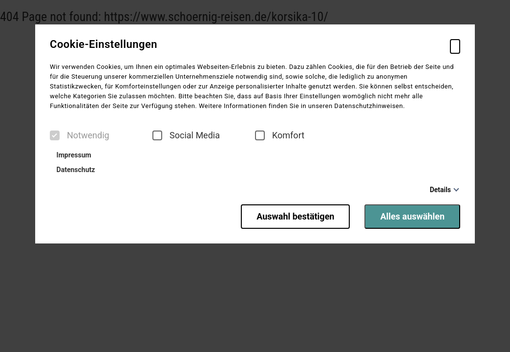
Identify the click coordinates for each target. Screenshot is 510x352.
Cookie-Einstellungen (103, 44)
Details (440, 190)
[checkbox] (55, 135)
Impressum (71, 155)
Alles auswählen (412, 216)
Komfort (279, 135)
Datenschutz (73, 170)
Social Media (186, 135)
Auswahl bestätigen (295, 216)
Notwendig (79, 135)
